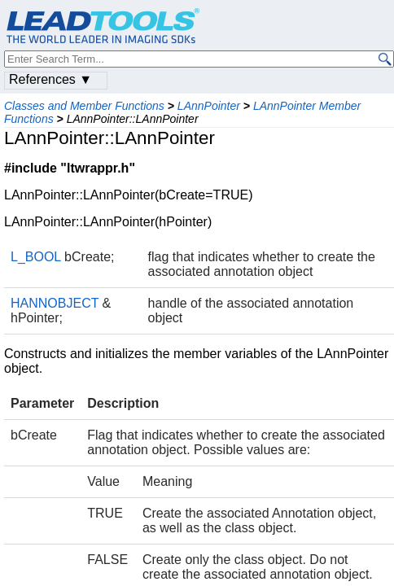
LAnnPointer (208, 105)
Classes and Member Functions (84, 105)
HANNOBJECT (54, 303)
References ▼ (50, 79)
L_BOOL (36, 257)
